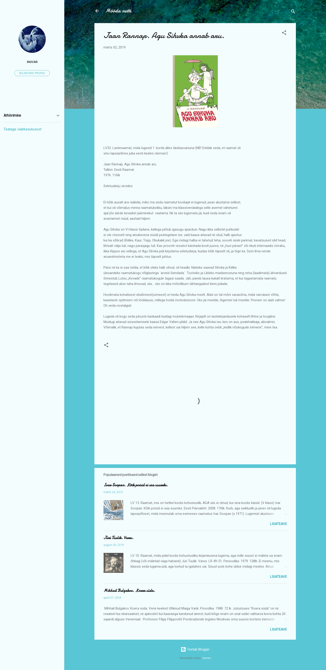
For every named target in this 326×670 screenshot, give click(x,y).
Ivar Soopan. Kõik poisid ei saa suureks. (135, 485)
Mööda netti (118, 10)
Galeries (206, 658)
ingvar (32, 62)
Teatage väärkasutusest (22, 129)
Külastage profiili (32, 73)
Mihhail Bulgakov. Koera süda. (129, 590)
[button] (284, 33)
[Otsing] (293, 12)
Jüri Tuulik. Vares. (118, 538)
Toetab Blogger (195, 649)
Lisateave (278, 524)
